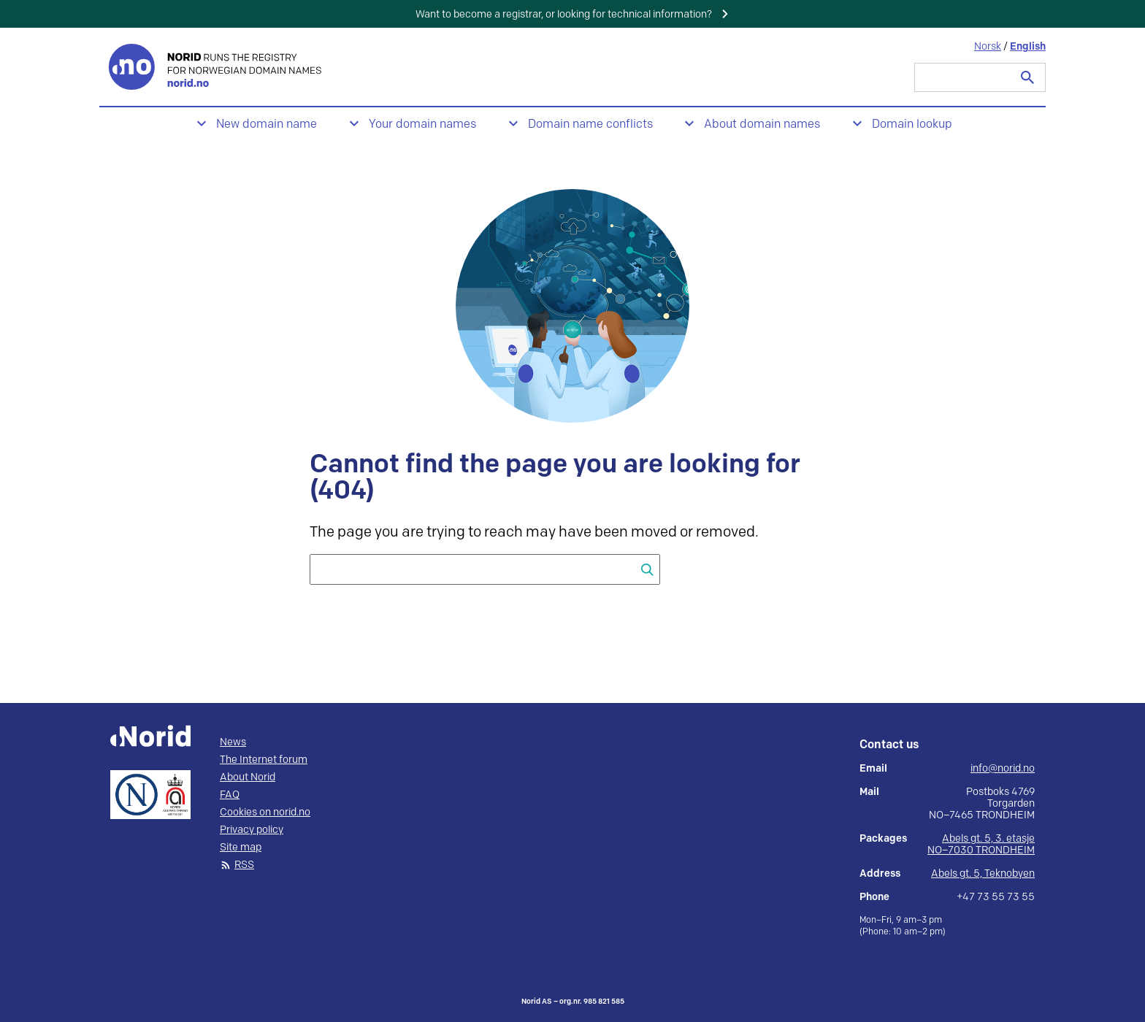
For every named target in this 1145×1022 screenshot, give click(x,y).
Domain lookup (912, 124)
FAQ (230, 795)
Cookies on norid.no (265, 812)
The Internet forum (263, 760)
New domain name (266, 124)
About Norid (247, 777)
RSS (244, 865)
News (233, 742)
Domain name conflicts (590, 124)
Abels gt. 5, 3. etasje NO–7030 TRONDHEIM (981, 844)
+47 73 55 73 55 (996, 897)
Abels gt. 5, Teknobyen (983, 873)
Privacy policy (251, 830)
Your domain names (422, 124)
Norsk (987, 46)
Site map (240, 847)
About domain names (762, 124)
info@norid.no (1002, 769)
